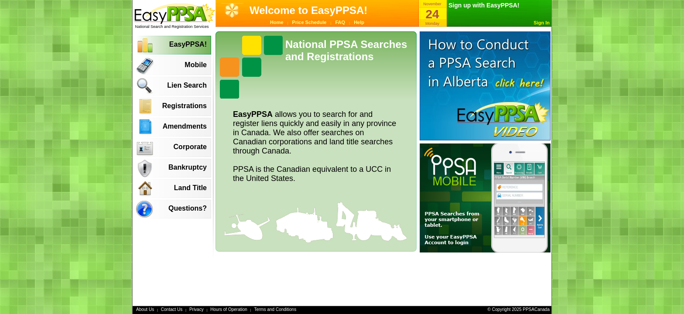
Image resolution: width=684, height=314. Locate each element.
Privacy (196, 309)
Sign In (542, 22)
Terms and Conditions (275, 309)
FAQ (340, 22)
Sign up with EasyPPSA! (484, 5)
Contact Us (171, 309)
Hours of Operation (228, 309)
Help (359, 22)
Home (277, 22)
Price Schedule (309, 22)
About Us (145, 309)
